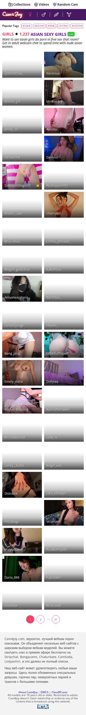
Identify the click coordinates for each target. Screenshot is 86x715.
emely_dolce (14, 381)
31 (55, 619)
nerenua (53, 73)
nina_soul (53, 605)
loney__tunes (15, 465)
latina (63, 25)
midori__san (14, 213)
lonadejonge (14, 325)
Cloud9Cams (60, 692)
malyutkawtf (14, 549)
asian (27, 25)
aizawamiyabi (56, 549)
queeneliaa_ (14, 73)
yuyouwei (53, 577)
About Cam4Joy (28, 692)
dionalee (11, 493)
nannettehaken (58, 409)
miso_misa (12, 241)
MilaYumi (53, 521)
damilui (52, 157)
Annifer (52, 129)
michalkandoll (15, 437)
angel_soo (53, 465)
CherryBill (53, 213)
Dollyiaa (52, 381)
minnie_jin (12, 101)
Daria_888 (12, 577)
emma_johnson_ (58, 241)
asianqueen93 (57, 185)
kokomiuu (53, 269)
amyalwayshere (16, 297)
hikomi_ (52, 325)
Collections (19, 4)
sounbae (11, 605)
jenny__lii (11, 129)
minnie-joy (54, 101)
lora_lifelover (56, 493)
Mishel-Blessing (16, 409)
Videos (41, 4)
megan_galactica (17, 269)
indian (39, 25)
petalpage (12, 521)
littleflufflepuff (57, 353)
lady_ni (52, 437)
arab (51, 25)
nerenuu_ (53, 297)
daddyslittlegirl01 (18, 185)
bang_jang (12, 353)
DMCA (45, 692)
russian (77, 25)
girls (8, 34)
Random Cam (65, 4)
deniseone (12, 157)
